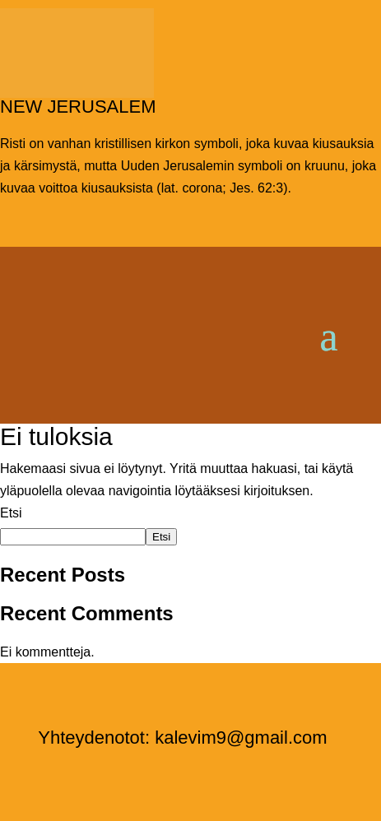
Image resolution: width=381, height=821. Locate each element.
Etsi (11, 513)
